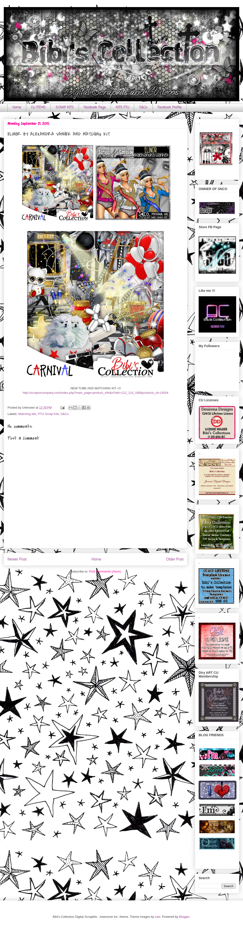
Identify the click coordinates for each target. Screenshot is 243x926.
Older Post (175, 559)
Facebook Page (95, 107)
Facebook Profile (169, 107)
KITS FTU (122, 107)
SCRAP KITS (65, 107)
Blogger (184, 916)
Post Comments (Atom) (105, 571)
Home (17, 107)
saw (157, 916)
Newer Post (17, 559)
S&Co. (143, 107)
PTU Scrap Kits (48, 414)
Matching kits (27, 414)
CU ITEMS (38, 107)
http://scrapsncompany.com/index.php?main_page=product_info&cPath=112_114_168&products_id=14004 (95, 392)
